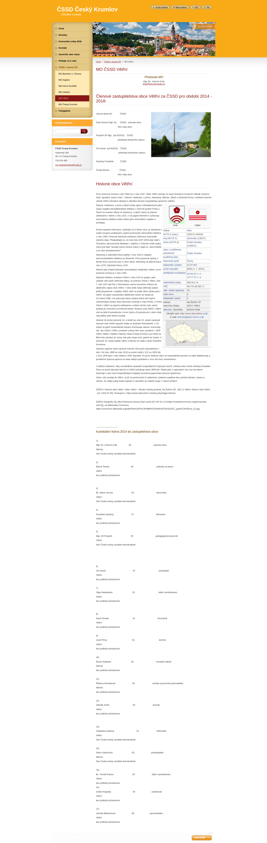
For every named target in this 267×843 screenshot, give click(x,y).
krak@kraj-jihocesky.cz (154, 84)
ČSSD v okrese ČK (112, 62)
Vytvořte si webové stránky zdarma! (173, 838)
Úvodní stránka (161, 7)
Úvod (98, 62)
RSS (196, 7)
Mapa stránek (181, 7)
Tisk (208, 7)
